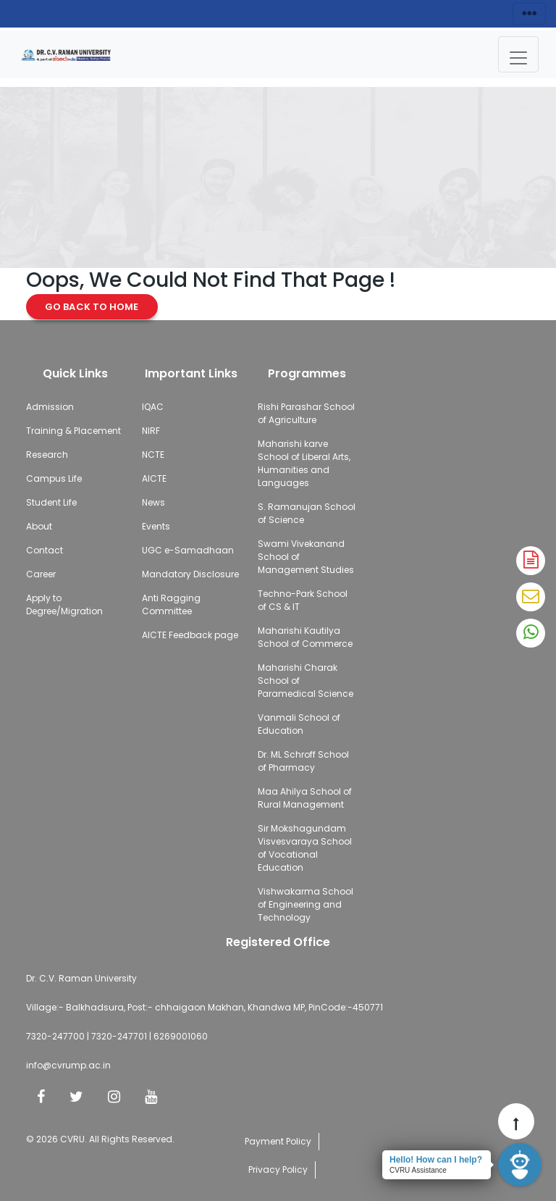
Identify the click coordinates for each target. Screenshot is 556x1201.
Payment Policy (278, 1141)
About (39, 526)
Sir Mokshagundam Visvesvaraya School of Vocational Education (305, 848)
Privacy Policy (278, 1169)
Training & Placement (73, 430)
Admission (50, 407)
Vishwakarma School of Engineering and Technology (305, 904)
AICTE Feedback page (190, 635)
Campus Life (54, 478)
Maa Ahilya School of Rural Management (305, 798)
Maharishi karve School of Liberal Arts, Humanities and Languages (304, 463)
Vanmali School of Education (299, 724)
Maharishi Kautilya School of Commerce (305, 637)
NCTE (153, 454)
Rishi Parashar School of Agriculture (306, 413)
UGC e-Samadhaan (188, 550)
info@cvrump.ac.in (68, 1065)
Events (156, 526)
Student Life (51, 502)
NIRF (151, 430)
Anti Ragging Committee (171, 604)
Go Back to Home (92, 307)
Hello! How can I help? (435, 1160)
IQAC (153, 407)
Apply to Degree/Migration (64, 604)
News (153, 502)
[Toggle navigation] (518, 54)
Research (47, 454)
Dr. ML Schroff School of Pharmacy (303, 761)
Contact (44, 550)
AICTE (154, 478)
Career (41, 574)
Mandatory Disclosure (190, 574)
